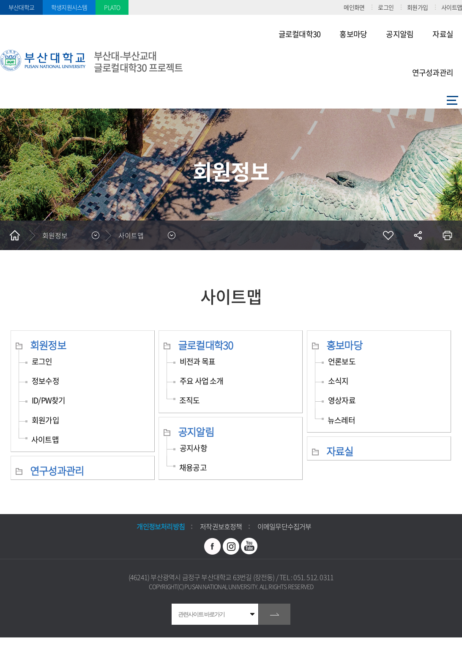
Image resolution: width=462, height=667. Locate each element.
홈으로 (15, 235)
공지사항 (193, 448)
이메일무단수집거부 (284, 526)
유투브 (249, 546)
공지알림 (196, 431)
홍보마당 (344, 345)
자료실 (339, 451)
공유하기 (417, 235)
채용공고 (193, 467)
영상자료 (341, 400)
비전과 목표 (197, 361)
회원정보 (48, 345)
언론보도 (341, 361)
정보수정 (45, 381)
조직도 (189, 400)
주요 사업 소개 (202, 381)
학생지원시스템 (69, 7)
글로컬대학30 (205, 345)
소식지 (338, 381)
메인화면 (354, 7)
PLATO (112, 7)
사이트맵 (451, 7)
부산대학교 (21, 7)
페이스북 (212, 546)
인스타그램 (231, 546)
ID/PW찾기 (48, 400)
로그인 (386, 7)
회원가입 (417, 7)
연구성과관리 (57, 470)
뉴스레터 (341, 420)
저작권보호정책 (221, 526)
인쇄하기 (447, 235)
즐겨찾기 (388, 235)
